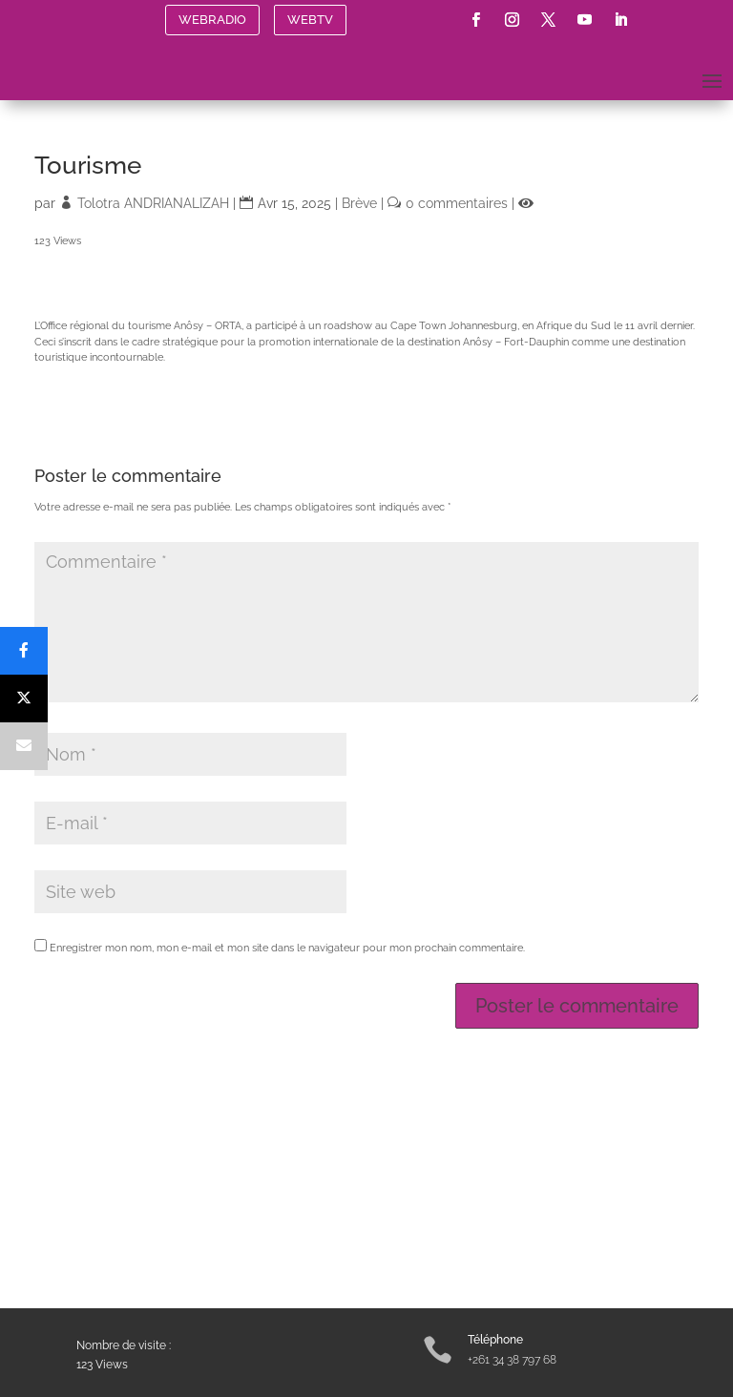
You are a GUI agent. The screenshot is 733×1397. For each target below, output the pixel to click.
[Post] (24, 698)
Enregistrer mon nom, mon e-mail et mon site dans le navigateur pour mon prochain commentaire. (287, 948)
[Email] (24, 746)
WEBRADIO (212, 19)
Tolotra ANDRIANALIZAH (153, 203)
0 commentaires (457, 203)
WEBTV (310, 19)
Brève (359, 203)
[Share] (24, 651)
